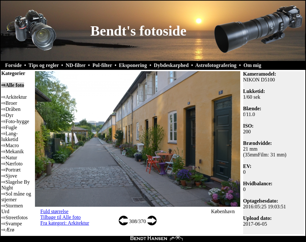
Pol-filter (102, 65)
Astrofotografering (216, 65)
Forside (13, 65)
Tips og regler (44, 65)
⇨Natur (9, 157)
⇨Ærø (7, 229)
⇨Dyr (7, 115)
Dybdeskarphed (171, 65)
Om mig (252, 65)
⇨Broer (9, 103)
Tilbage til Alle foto (60, 217)
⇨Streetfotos (14, 217)
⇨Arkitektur (14, 97)
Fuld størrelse (54, 211)
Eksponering (133, 65)
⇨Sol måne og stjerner (16, 196)
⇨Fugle (9, 127)
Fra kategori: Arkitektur (64, 223)
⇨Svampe (11, 223)
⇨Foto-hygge (15, 121)
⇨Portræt (11, 169)
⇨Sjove (9, 176)
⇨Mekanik (12, 151)
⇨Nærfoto (11, 163)
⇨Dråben (11, 109)
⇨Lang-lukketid (9, 136)
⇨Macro (10, 145)
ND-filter (76, 65)
